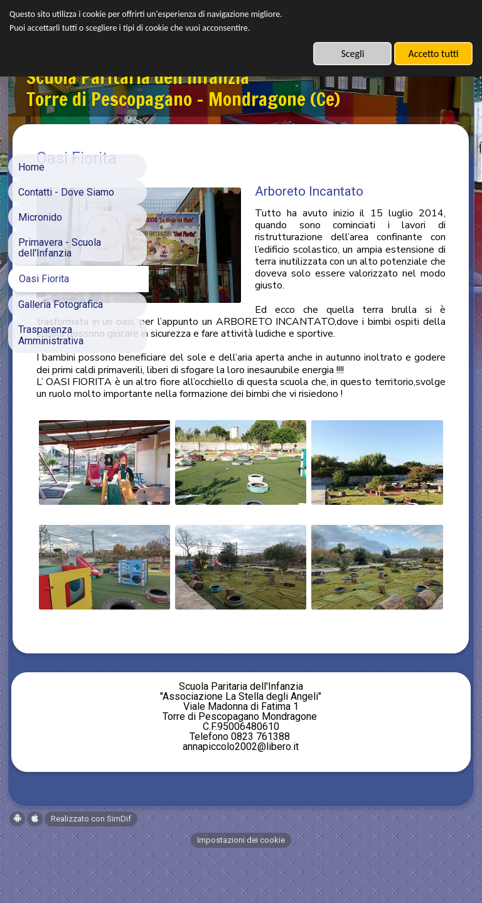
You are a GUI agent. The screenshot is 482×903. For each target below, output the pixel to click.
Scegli (352, 54)
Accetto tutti (433, 54)
